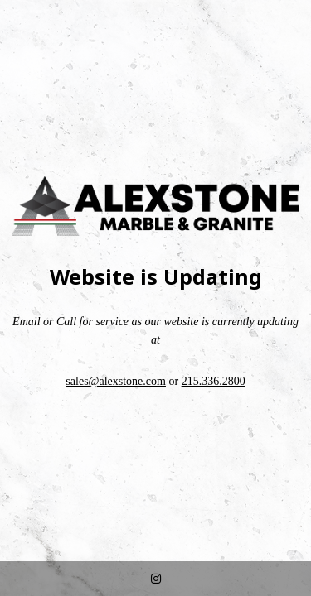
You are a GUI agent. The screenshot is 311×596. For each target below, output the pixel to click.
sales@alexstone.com (116, 381)
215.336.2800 (213, 381)
